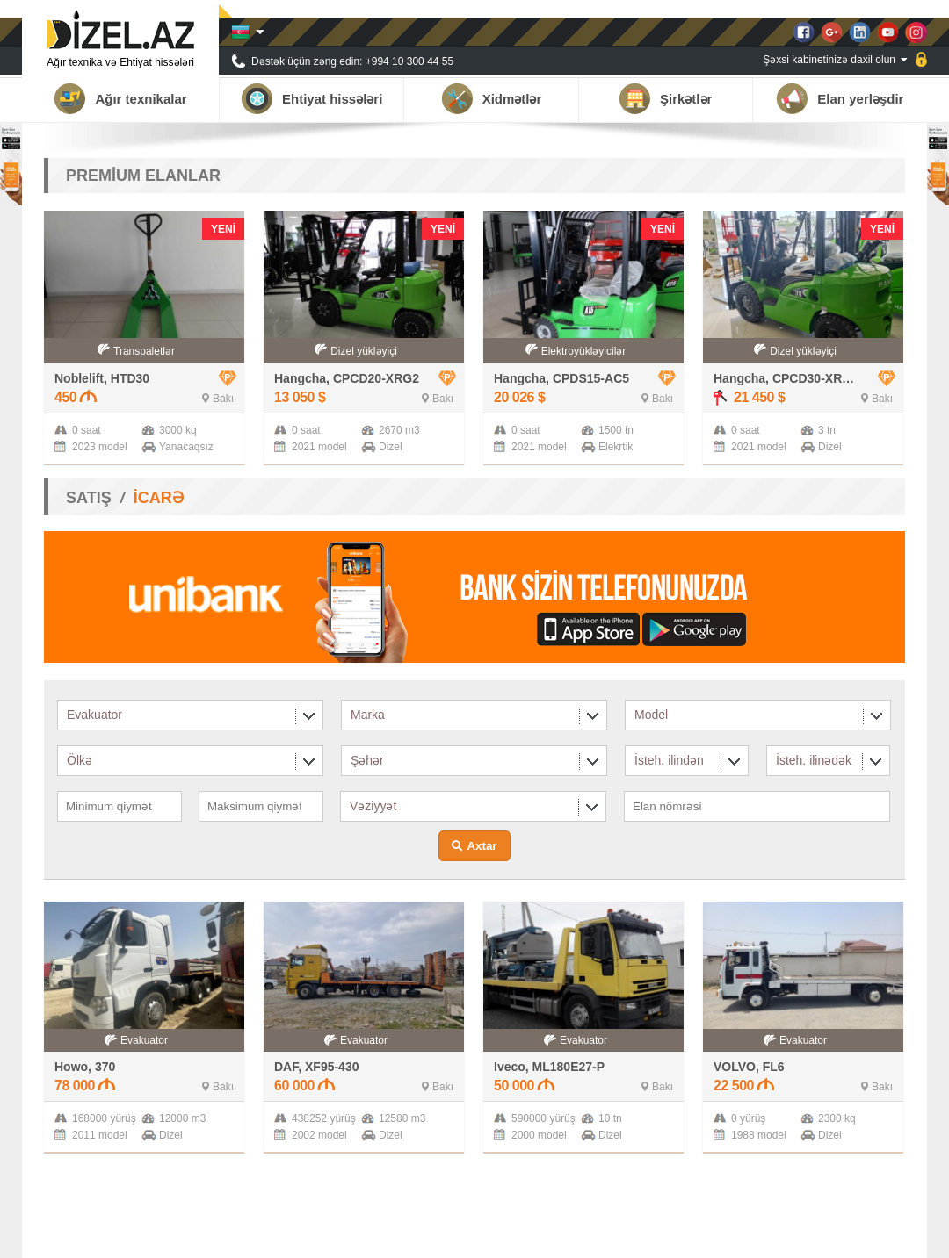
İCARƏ (159, 498)
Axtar (481, 845)
